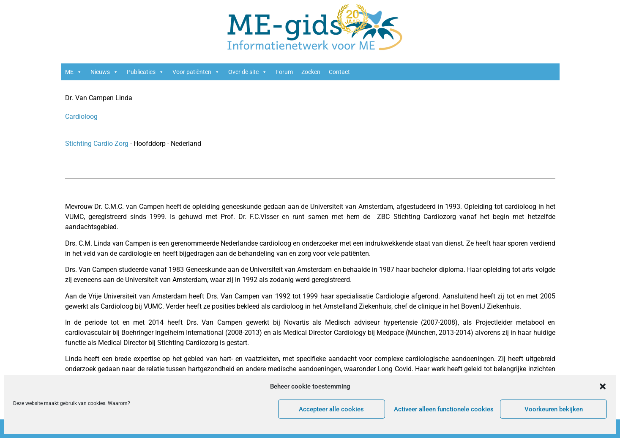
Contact (339, 71)
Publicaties (145, 71)
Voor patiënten (196, 71)
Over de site (247, 71)
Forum (284, 71)
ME (73, 71)
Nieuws (104, 71)
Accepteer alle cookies (331, 409)
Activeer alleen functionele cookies (444, 409)
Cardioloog (81, 116)
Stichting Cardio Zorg (97, 144)
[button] (602, 386)
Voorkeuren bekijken (553, 409)
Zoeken (310, 71)
